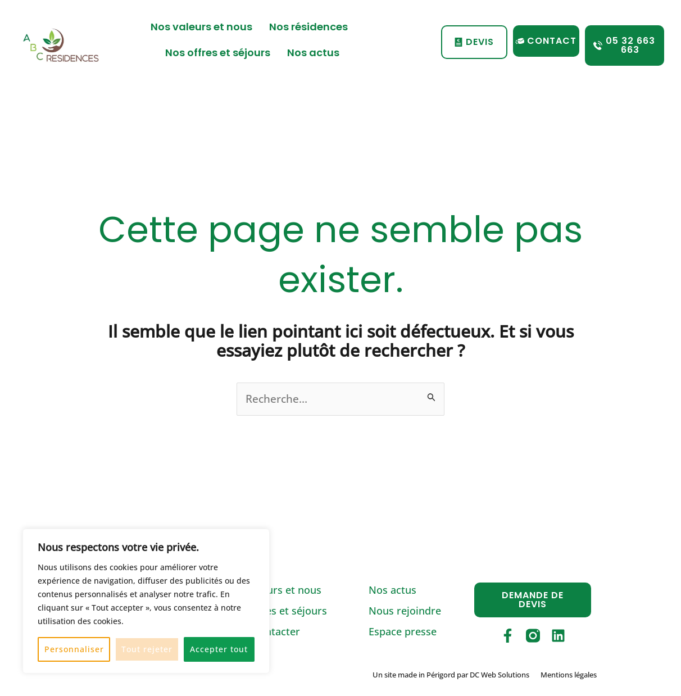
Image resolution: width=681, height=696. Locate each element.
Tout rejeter (146, 649)
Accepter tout (219, 649)
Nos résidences (311, 27)
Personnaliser (74, 649)
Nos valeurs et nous (201, 27)
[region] (146, 601)
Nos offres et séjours (217, 53)
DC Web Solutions (499, 675)
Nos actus (313, 53)
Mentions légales (569, 675)
